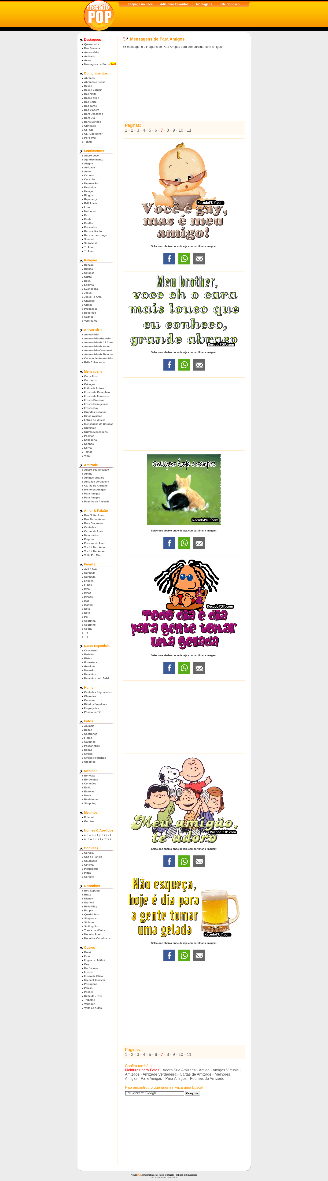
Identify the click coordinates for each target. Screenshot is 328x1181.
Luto (87, 207)
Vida (87, 455)
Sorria (88, 447)
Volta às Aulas (93, 1007)
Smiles (88, 753)
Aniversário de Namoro (98, 354)
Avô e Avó (90, 569)
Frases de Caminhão (97, 392)
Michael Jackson (94, 980)
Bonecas (89, 775)
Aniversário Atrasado (97, 338)
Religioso (90, 312)
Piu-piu (88, 910)
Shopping (90, 803)
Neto (87, 612)
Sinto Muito (91, 243)
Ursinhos (90, 761)
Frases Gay (91, 408)
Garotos (89, 821)
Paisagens (90, 984)
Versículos (90, 320)
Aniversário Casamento (99, 350)
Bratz (87, 894)
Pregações (91, 308)
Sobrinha (90, 620)
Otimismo (90, 428)
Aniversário (91, 52)
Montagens (204, 4)
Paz (86, 215)
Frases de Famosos (96, 396)
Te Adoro (90, 247)
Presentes (90, 227)
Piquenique (91, 868)
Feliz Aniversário (94, 362)
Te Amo (89, 251)
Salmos (89, 316)
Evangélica (91, 288)
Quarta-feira (91, 44)
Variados (89, 1004)
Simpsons (90, 918)
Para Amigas (92, 493)
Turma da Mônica (95, 930)
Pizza (87, 872)
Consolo (89, 179)
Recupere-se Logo (95, 235)
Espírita (89, 284)
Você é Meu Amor (95, 547)
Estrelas (89, 791)
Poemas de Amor (95, 543)
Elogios (89, 195)
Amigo (88, 473)
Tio (86, 636)
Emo (87, 956)
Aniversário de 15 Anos (98, 342)
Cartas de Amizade (96, 485)
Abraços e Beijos (95, 82)
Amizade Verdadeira (96, 481)
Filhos (88, 584)
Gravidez (89, 666)
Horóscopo (91, 968)
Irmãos (88, 596)
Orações (89, 300)
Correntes (90, 380)
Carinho (89, 175)
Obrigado (90, 125)
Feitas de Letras (94, 388)
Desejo (88, 191)
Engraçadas (91, 708)
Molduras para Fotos (142, 1070)
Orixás (88, 304)
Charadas (90, 696)
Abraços (89, 78)
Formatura (90, 662)
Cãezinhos (90, 733)
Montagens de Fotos (97, 64)
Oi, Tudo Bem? (93, 133)
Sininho (89, 922)
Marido (88, 604)
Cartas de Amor (94, 531)
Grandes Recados (95, 412)
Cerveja (89, 852)
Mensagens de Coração (99, 424)
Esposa (89, 580)
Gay (86, 964)
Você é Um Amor (94, 551)
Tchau (88, 141)
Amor (87, 60)
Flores (88, 737)
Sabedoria (90, 439)
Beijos (88, 86)
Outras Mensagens (96, 432)
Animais (89, 725)
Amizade (89, 56)
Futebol (89, 817)
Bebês (88, 729)
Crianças (89, 384)
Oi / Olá (88, 129)
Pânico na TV (92, 712)
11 (189, 130)
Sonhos (89, 443)
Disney (88, 898)
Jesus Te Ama (93, 296)
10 (181, 130)
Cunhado (90, 577)
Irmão (87, 592)
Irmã (87, 588)
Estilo (87, 787)
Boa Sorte (90, 101)
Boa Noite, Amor (94, 515)
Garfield (89, 902)
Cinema (89, 864)
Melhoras (90, 211)
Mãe (86, 600)
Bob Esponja (92, 890)
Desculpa (90, 187)
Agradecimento (93, 159)
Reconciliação (93, 231)
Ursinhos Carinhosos (97, 938)
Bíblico (88, 268)
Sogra (88, 628)
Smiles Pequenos (95, 757)
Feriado (89, 654)
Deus (87, 280)
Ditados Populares (95, 704)
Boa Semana (92, 48)
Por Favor (90, 137)
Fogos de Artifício (95, 960)
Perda (88, 219)
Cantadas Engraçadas (98, 692)
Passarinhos (92, 745)
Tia (86, 632)
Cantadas (90, 527)
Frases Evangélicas (96, 404)
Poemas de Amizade (97, 501)
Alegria (88, 163)
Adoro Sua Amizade (96, 469)
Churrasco (90, 860)
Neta (87, 608)
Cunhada (90, 573)
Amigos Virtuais (94, 477)
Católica (89, 272)
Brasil (88, 952)
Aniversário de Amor (97, 346)
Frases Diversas (94, 400)
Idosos (88, 972)
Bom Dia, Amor (93, 523)
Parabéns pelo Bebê (96, 678)
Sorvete (89, 876)
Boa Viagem (91, 109)
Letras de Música (95, 420)
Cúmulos (90, 700)
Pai (86, 616)
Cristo (88, 276)
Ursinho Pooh (92, 934)
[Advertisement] (184, 85)
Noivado (89, 670)
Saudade (89, 239)
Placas (88, 988)
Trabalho (89, 1000)
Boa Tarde (90, 105)
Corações (90, 783)
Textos (88, 451)
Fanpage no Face (140, 4)
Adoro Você (91, 155)
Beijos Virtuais (93, 90)
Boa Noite (90, 94)
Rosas (88, 749)
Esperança (91, 199)
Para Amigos (92, 497)
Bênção (89, 265)
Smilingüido (91, 926)
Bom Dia (89, 117)
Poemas (89, 436)
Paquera (89, 539)
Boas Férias (91, 98)
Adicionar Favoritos (174, 4)
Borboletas (91, 779)
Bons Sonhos (92, 121)
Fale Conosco (230, 4)
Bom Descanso (93, 113)
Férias (88, 658)
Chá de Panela (93, 856)
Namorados (91, 535)
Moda (87, 795)
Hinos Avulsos (93, 416)
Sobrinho (90, 624)
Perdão (88, 223)
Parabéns (90, 674)
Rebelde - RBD (93, 996)
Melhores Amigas (95, 489)
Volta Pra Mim (92, 555)
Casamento (91, 650)
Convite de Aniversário (98, 358)
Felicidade (90, 203)
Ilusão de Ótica (93, 976)
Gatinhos (90, 741)
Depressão (91, 183)
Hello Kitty (90, 906)
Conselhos (91, 376)
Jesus (88, 292)
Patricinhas (91, 799)
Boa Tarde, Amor (94, 519)
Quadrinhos (91, 914)
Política (89, 992)
